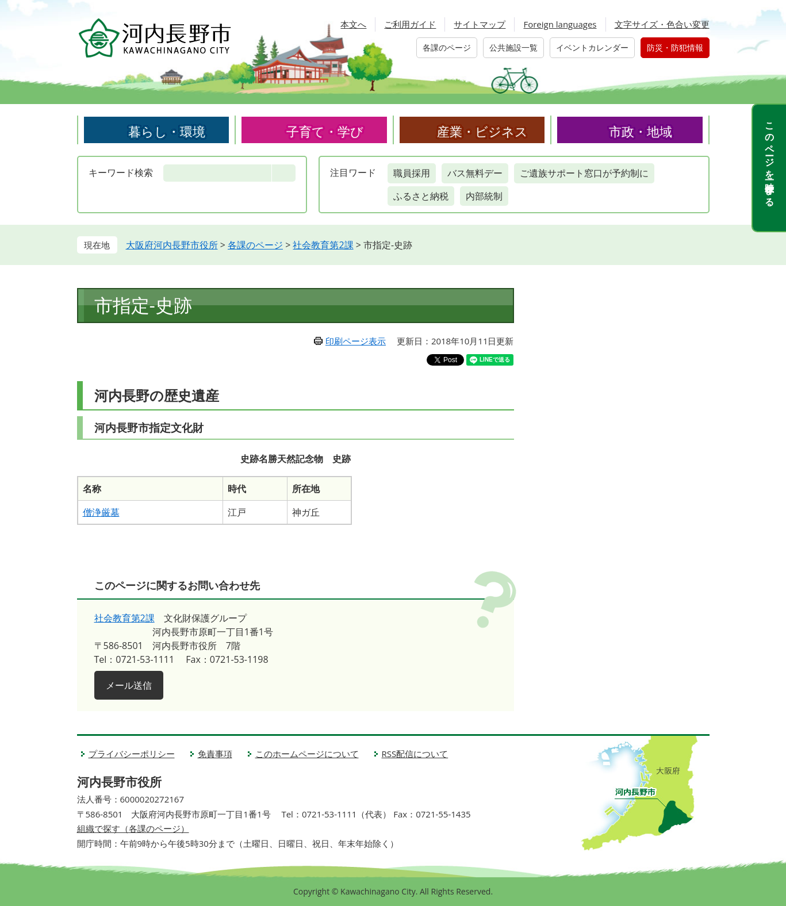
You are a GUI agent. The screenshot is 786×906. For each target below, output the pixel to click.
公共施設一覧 (513, 47)
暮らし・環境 (166, 131)
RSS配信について (415, 753)
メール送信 (129, 685)
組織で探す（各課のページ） (133, 828)
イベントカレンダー (592, 47)
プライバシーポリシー (132, 753)
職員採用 (411, 173)
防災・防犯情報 (675, 47)
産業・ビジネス (482, 131)
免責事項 (215, 753)
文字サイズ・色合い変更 (662, 24)
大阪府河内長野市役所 (172, 245)
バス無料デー (475, 173)
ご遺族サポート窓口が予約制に (584, 173)
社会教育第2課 (323, 245)
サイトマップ (479, 24)
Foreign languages (559, 24)
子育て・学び (324, 131)
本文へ (353, 24)
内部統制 (484, 196)
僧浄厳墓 (101, 512)
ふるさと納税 (420, 196)
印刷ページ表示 (355, 341)
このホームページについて (307, 753)
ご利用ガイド (410, 24)
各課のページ (447, 47)
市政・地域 (640, 131)
